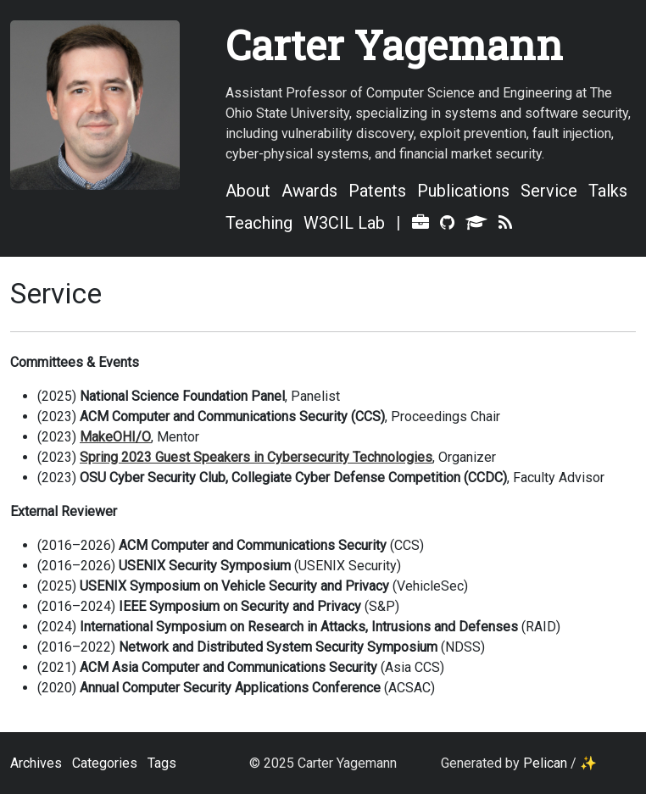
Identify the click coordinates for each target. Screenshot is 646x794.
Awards (309, 190)
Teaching (259, 223)
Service (549, 190)
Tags (162, 763)
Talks (607, 190)
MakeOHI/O (115, 437)
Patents (377, 190)
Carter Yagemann (394, 44)
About (248, 190)
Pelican (545, 763)
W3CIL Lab (344, 223)
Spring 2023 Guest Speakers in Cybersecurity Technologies (256, 457)
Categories (104, 763)
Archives (36, 763)
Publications (463, 190)
